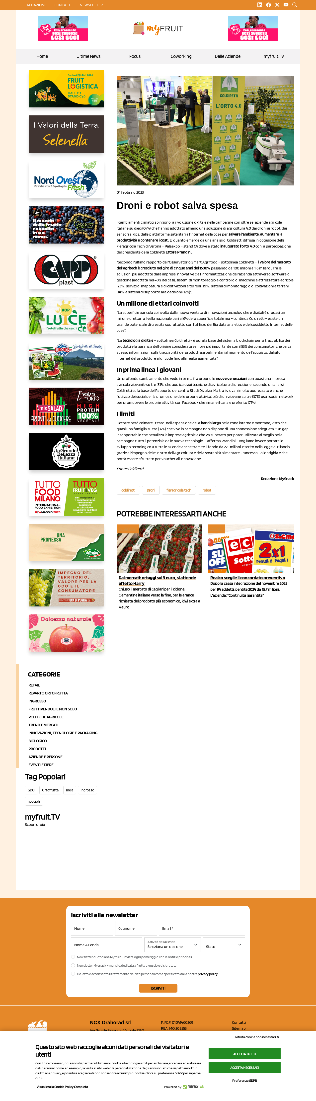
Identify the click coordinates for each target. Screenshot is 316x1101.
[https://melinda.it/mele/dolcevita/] (66, 637)
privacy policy (208, 974)
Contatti (239, 1022)
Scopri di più (35, 824)
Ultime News (88, 56)
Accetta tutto (244, 1054)
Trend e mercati (43, 725)
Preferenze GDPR (244, 1081)
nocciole (34, 801)
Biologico (37, 741)
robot (207, 490)
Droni (151, 490)
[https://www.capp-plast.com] (66, 274)
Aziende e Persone (45, 757)
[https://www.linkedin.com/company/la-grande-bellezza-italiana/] (66, 455)
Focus (135, 56)
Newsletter (91, 4)
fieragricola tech (178, 490)
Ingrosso (37, 701)
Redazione (36, 4)
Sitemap (239, 1028)
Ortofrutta (50, 790)
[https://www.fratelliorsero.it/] (66, 229)
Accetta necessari (244, 1068)
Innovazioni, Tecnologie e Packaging (62, 733)
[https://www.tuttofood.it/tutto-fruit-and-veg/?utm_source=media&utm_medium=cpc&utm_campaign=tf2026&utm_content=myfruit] (66, 501)
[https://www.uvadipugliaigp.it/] (66, 591)
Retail (34, 685)
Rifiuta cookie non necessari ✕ (257, 1037)
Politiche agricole (45, 717)
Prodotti (37, 749)
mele (69, 790)
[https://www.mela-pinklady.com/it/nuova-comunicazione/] (63, 28)
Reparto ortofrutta (48, 693)
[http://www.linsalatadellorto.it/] (66, 410)
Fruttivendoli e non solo (52, 709)
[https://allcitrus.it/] (66, 92)
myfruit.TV (274, 56)
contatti (63, 4)
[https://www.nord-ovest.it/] (66, 183)
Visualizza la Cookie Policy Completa (62, 1087)
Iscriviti (158, 988)
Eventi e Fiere (40, 764)
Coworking (181, 56)
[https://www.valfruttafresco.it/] (66, 546)
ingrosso (87, 790)
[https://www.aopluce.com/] (66, 319)
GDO (31, 790)
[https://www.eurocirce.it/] (66, 365)
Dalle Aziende (227, 56)
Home (42, 56)
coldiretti (128, 490)
